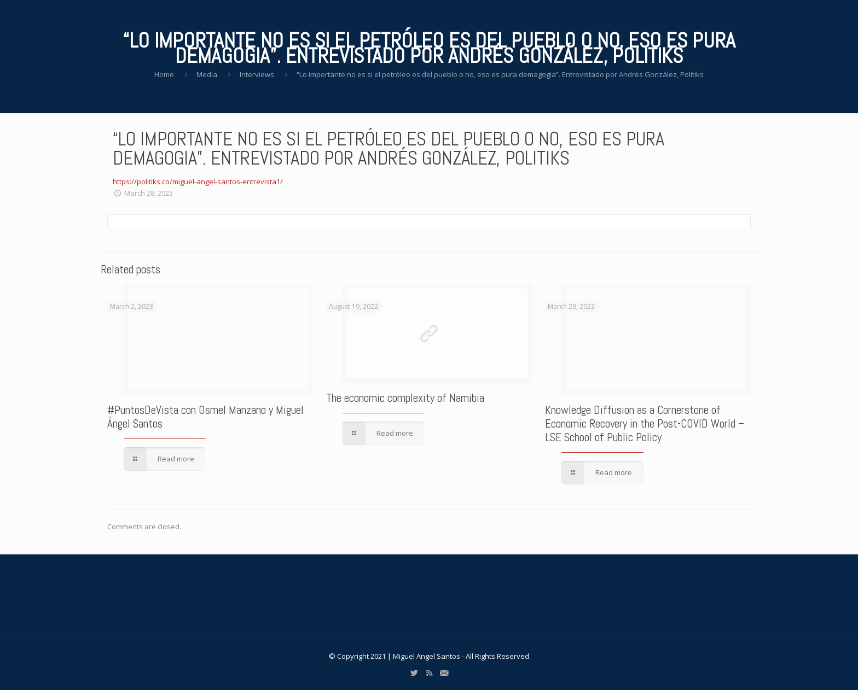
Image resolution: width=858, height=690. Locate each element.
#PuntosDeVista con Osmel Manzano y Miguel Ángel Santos (205, 416)
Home (164, 74)
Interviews (257, 74)
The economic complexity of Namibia (405, 397)
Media (206, 74)
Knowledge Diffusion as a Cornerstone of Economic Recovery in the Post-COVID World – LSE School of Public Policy (644, 423)
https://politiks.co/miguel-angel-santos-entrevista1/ (198, 181)
